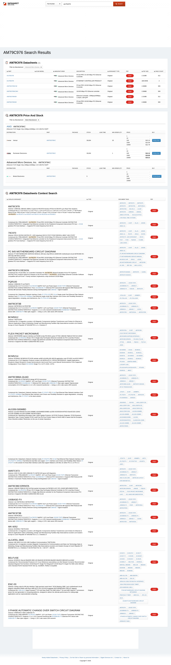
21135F (139, 209)
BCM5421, (139, 352)
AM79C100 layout (138, 477)
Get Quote (156, 176)
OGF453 (131, 402)
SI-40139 (138, 559)
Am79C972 (35, 214)
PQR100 (132, 288)
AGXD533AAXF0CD (125, 420)
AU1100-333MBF (136, 423)
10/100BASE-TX (40, 288)
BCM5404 (122, 352)
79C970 (130, 234)
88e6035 (137, 567)
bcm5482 (130, 570)
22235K (139, 518)
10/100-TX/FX (61, 286)
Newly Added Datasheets (50, 657)
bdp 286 (129, 265)
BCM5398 (122, 567)
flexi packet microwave (128, 333)
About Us (126, 657)
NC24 (121, 598)
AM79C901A (132, 312)
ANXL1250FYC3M (125, 405)
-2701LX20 (123, 295)
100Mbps (29, 296)
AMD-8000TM (133, 575)
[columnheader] (20, 71)
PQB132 (136, 342)
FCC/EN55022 (124, 397)
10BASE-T (54, 289)
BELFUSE (131, 562)
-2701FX (122, 391)
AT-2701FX (45, 392)
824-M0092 (140, 355)
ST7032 (122, 342)
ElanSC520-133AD (138, 420)
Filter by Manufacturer (16, 67)
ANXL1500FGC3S (137, 405)
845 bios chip (124, 259)
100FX (121, 464)
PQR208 (133, 240)
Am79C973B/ (142, 312)
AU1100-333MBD (124, 423)
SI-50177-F (123, 556)
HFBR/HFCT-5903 (125, 621)
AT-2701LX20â (134, 298)
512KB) (144, 272)
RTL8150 (122, 361)
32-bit (81, 224)
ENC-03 (132, 578)
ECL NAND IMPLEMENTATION (134, 494)
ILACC (121, 494)
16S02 (121, 345)
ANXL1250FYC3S (141, 402)
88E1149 (135, 564)
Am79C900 (139, 330)
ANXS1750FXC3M (125, 411)
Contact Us (118, 657)
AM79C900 (142, 262)
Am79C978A (123, 209)
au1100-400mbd (124, 414)
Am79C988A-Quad (125, 384)
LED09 (139, 259)
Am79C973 (19, 214)
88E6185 (122, 570)
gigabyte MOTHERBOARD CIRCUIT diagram (133, 601)
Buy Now (156, 140)
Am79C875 (33, 286)
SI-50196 (130, 556)
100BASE (131, 212)
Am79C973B (123, 521)
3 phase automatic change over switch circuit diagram (133, 617)
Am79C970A (43, 214)
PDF (130, 76)
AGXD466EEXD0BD (125, 417)
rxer (131, 505)
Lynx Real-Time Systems (128, 217)
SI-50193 (122, 559)
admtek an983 (131, 361)
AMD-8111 (22, 590)
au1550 (135, 417)
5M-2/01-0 (132, 209)
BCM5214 (122, 358)
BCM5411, (130, 352)
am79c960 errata (125, 339)
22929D (143, 223)
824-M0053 (131, 355)
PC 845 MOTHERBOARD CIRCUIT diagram (132, 253)
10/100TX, (142, 461)
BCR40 (143, 234)
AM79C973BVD (124, 426)
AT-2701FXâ (131, 394)
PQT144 (143, 342)
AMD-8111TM (123, 575)
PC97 (121, 240)
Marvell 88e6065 (125, 564)
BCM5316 (138, 358)
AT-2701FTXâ (133, 461)
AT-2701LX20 (46, 294)
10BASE (138, 212)
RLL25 (136, 223)
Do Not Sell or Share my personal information (84, 657)
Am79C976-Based (125, 272)
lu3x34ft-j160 (124, 364)
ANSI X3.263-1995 (125, 477)
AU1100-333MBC (136, 414)
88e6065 (130, 567)
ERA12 (137, 234)
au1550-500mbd (137, 411)
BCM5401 (137, 349)
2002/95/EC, (123, 402)
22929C (143, 231)
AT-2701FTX (46, 459)
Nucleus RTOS (137, 214)
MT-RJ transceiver (126, 387)
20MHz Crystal (124, 214)
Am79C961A (52, 214)
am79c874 (140, 288)
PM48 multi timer (125, 595)
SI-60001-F (123, 562)
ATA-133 (144, 595)
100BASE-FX (123, 288)
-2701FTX (122, 458)
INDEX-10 (122, 226)
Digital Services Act (107, 657)
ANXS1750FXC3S (137, 408)
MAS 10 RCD (138, 265)
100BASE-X (123, 309)
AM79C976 (141, 394)
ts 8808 (141, 240)
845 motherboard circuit (128, 262)
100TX (47, 461)
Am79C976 (123, 203)
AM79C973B (123, 312)
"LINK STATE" (123, 242)
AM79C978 (123, 212)
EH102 (130, 349)
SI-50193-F (130, 559)
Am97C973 (133, 474)
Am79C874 (33, 308)
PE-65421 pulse (138, 339)
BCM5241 (139, 562)
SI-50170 (122, 553)
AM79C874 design (125, 275)
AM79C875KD (123, 508)
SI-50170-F (130, 553)
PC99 (126, 240)
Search (119, 4)
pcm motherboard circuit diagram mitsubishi (133, 591)
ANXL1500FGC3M (125, 408)
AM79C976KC (51, 140)
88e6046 (143, 564)
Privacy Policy (64, 657)
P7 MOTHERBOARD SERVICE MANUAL (131, 256)
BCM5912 (130, 358)
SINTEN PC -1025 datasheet (128, 237)
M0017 (130, 370)
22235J (139, 309)
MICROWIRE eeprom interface (129, 336)
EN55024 (132, 397)
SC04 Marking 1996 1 (126, 587)
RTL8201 (141, 367)
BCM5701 (122, 355)
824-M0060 (29, 364)
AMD (9, 126)
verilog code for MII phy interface (132, 581)
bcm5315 (122, 370)
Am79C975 (28, 214)
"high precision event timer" (129, 584)
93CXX (141, 237)
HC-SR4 (122, 265)
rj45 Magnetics (125, 480)
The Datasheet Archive (11, 3)
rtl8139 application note (128, 367)
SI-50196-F (139, 556)
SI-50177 (138, 553)
